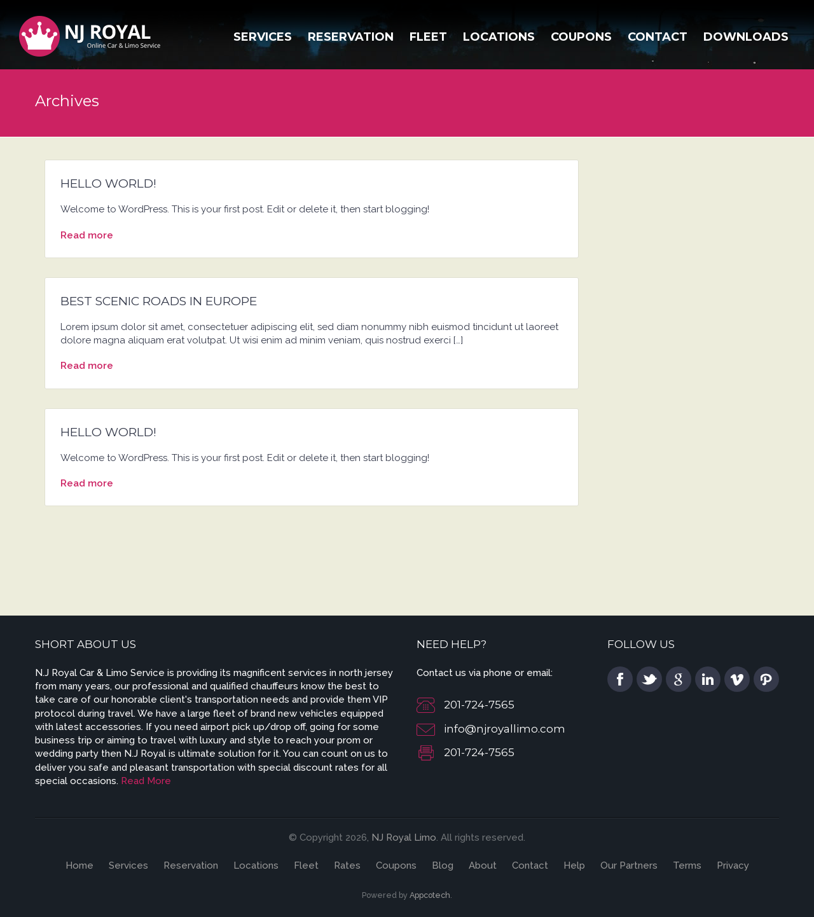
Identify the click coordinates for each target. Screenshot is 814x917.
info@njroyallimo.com (504, 728)
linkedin (708, 679)
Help (574, 865)
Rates (347, 865)
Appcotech (430, 895)
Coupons (581, 37)
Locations (499, 37)
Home (79, 865)
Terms (687, 865)
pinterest (766, 679)
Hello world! (108, 183)
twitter (649, 679)
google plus (678, 679)
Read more (86, 235)
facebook (620, 679)
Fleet (428, 37)
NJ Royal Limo (403, 837)
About (483, 865)
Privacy (733, 865)
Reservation (351, 37)
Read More (146, 781)
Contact (657, 37)
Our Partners (629, 865)
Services (262, 37)
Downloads (746, 37)
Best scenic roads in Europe (158, 301)
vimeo (737, 679)
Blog (442, 865)
